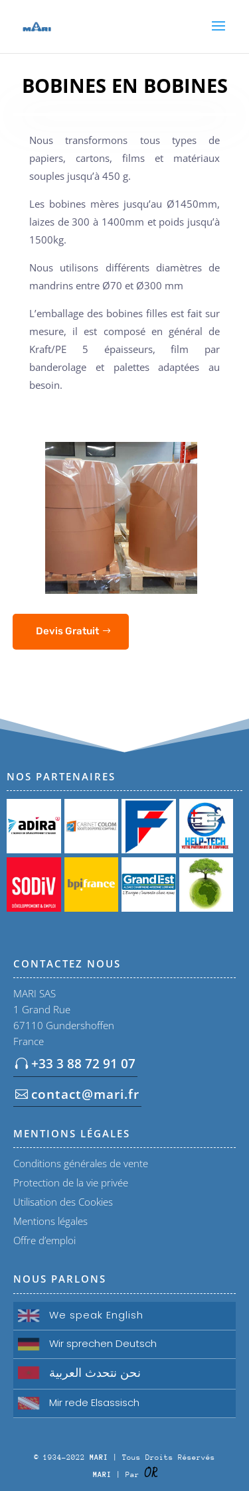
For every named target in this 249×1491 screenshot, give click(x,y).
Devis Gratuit (67, 631)
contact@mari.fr (85, 1094)
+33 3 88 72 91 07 (83, 1063)
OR (150, 1473)
